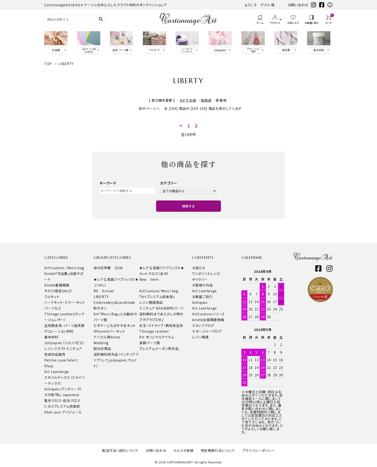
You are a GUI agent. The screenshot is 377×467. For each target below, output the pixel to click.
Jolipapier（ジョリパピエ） (64, 342)
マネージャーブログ (206, 331)
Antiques (200, 302)
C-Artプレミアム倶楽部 (62, 406)
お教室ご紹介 (202, 296)
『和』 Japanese (66, 394)
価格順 (206, 100)
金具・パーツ (64, 325)
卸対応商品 (102, 348)
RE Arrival (104, 290)
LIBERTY (101, 296)
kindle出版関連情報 (208, 319)
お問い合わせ (298, 4)
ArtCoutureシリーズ (208, 313)
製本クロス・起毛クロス (62, 400)
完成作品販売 (54, 354)
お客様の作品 (202, 285)
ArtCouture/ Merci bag (158, 290)
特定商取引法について (218, 450)
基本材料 (51, 337)
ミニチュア (74, 348)
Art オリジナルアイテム (156, 337)
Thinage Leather (154, 331)
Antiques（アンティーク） (63, 388)
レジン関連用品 (151, 302)
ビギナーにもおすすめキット (115, 325)
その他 (49, 394)
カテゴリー (168, 183)
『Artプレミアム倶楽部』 (157, 296)
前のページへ (149, 108)
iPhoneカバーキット (109, 331)
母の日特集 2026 (108, 267)
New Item (149, 279)
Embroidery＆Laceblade (114, 302)
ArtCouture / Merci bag (64, 267)
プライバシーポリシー (258, 450)
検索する (188, 206)
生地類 (49, 325)
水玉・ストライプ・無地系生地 (161, 325)
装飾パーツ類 (149, 342)
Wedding (101, 342)
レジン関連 (200, 337)
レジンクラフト (55, 348)
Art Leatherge (56, 371)
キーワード (108, 183)
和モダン (100, 308)
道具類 (79, 325)
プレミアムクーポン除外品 (159, 348)
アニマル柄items (107, 337)
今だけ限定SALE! (58, 290)
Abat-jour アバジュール (63, 412)
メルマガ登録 (183, 450)
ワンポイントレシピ (206, 273)
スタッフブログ (203, 325)
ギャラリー (200, 279)
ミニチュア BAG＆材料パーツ (161, 308)
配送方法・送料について (120, 450)
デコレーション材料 (58, 331)
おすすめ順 (187, 100)
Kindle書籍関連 (56, 285)
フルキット (52, 296)
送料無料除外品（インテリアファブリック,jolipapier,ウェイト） (116, 360)
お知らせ (198, 267)
